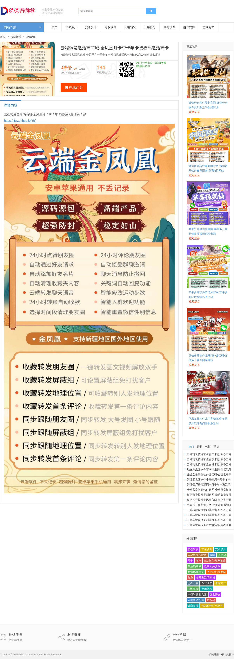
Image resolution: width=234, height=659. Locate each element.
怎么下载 (193, 583)
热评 (208, 446)
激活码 (222, 555)
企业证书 (206, 583)
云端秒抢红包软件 (212, 605)
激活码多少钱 (212, 566)
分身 (190, 577)
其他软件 (169, 27)
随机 (216, 446)
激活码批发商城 (216, 571)
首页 (54, 27)
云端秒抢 (150, 27)
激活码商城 (194, 566)
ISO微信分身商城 (214, 560)
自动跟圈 (193, 588)
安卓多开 (91, 27)
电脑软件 (110, 27)
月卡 (190, 560)
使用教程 (206, 588)
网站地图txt (228, 654)
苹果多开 (71, 27)
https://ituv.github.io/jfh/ (20, 120)
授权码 (211, 600)
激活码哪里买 (196, 571)
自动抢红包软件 (197, 555)
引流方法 (220, 583)
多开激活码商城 (205, 577)
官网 (212, 555)
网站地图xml (215, 654)
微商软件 (193, 605)
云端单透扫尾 (196, 600)
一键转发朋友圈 (197, 594)
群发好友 (215, 594)
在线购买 (74, 87)
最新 (199, 446)
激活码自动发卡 (182, 639)
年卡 (198, 560)
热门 (191, 446)
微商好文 (208, 27)
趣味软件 (189, 27)
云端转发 (130, 27)
